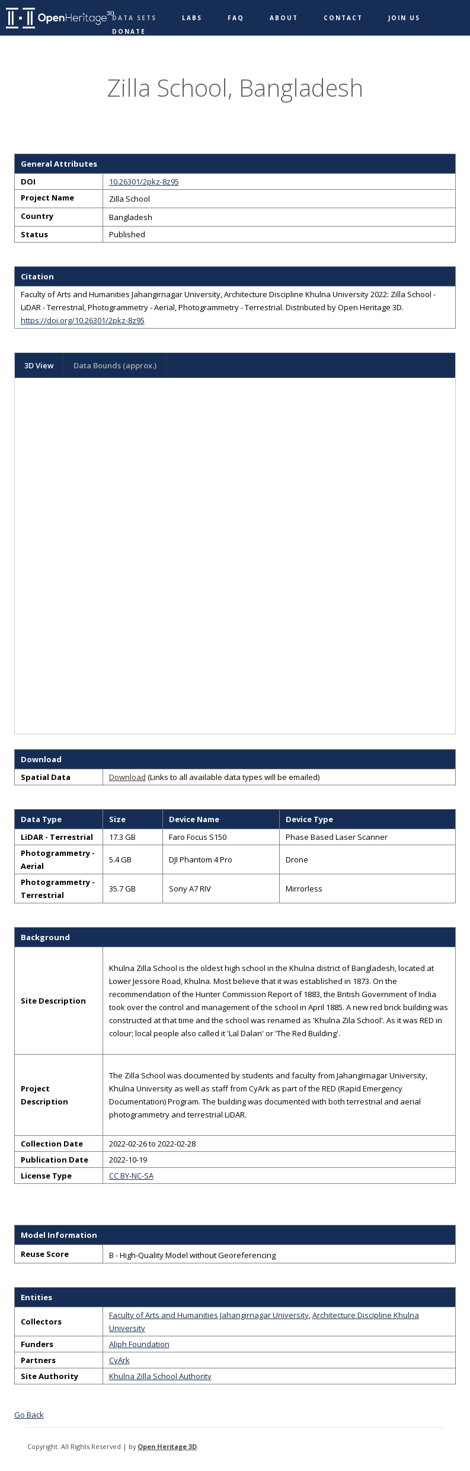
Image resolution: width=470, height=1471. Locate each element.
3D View (39, 365)
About (284, 18)
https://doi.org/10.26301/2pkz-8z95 (83, 320)
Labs (192, 18)
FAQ (236, 18)
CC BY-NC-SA (131, 1175)
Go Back (29, 1414)
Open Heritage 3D (167, 1446)
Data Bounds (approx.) (114, 365)
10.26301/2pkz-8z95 (144, 181)
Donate (129, 31)
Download (127, 777)
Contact (343, 18)
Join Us (404, 18)
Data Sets (134, 18)
